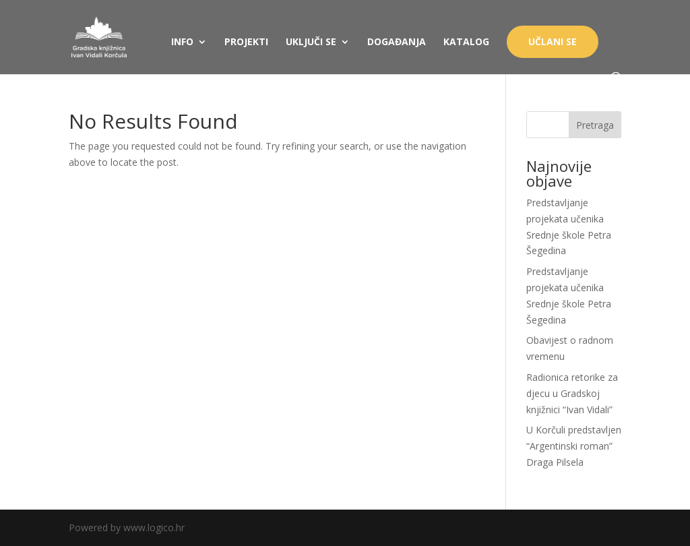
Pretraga (595, 125)
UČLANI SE (552, 41)
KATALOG (466, 42)
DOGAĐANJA (396, 42)
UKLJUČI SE (311, 42)
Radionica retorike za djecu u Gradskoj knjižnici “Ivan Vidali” (572, 393)
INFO (182, 42)
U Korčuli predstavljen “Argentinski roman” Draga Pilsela (573, 445)
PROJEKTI (246, 42)
